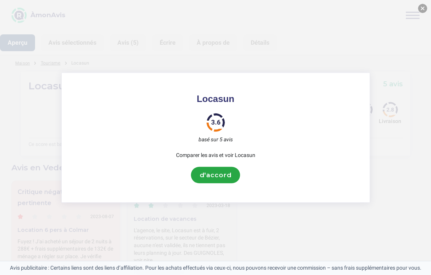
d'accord (216, 175)
